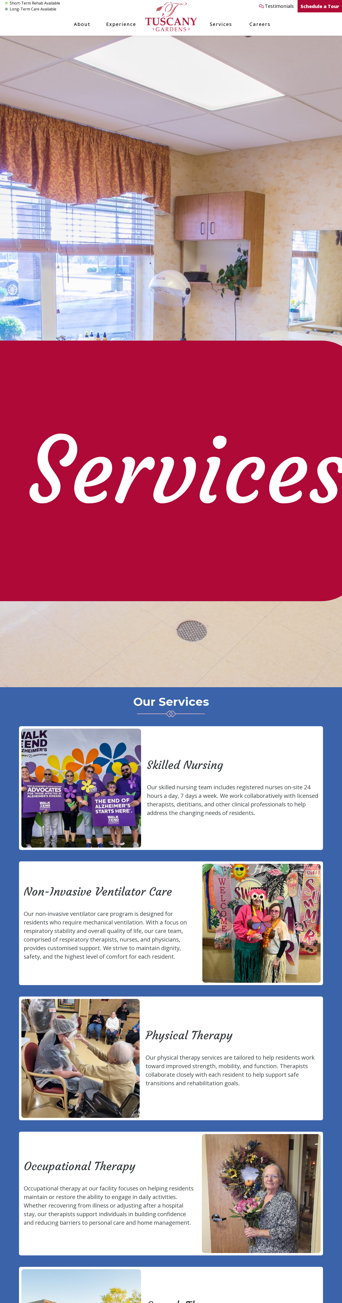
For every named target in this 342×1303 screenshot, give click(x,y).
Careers (260, 24)
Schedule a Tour (319, 6)
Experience (121, 24)
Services (221, 24)
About (82, 24)
